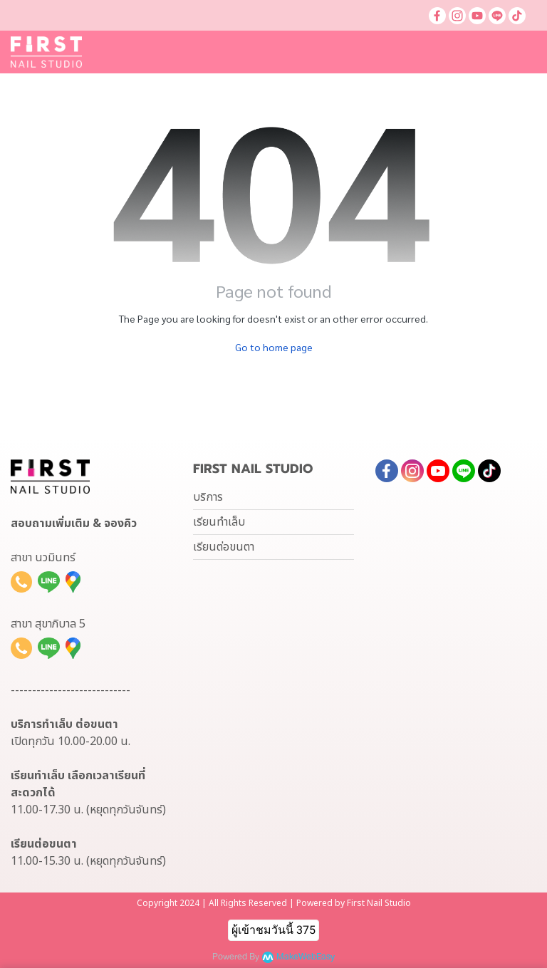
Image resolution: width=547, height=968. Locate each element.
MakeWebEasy (305, 956)
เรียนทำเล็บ (219, 522)
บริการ (208, 497)
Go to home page (274, 346)
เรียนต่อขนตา (223, 547)
